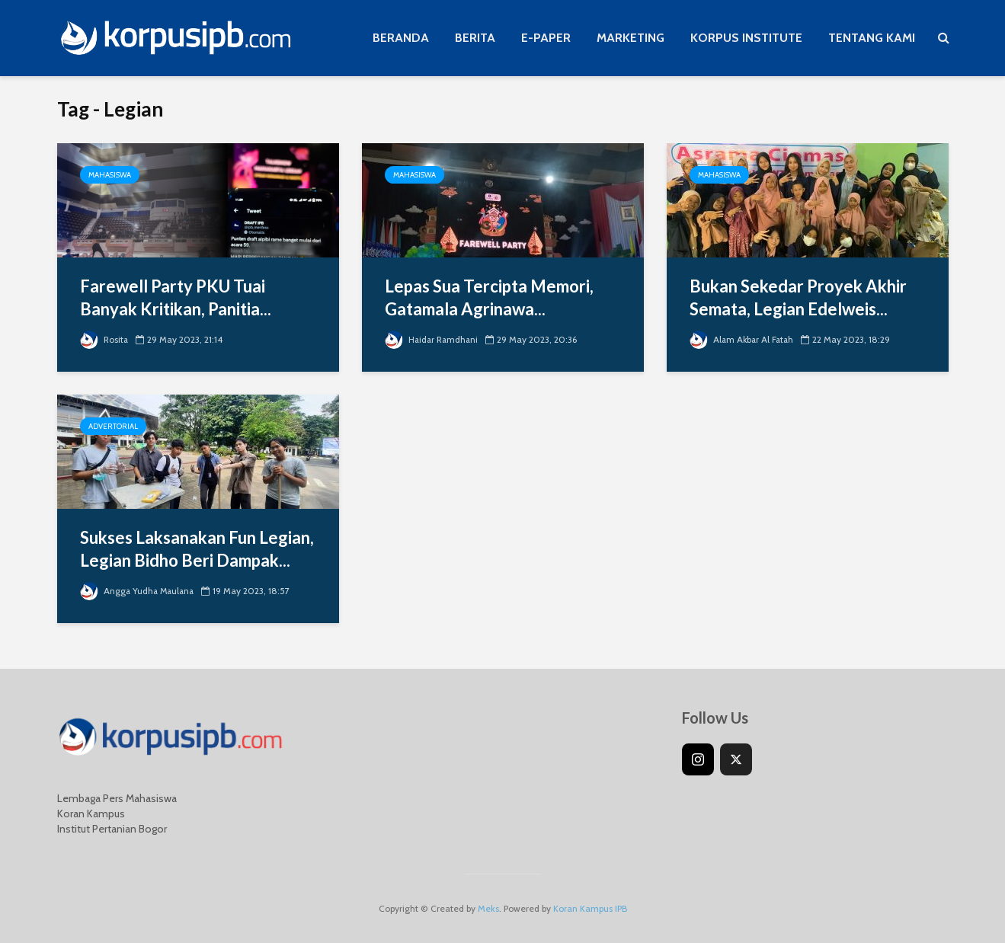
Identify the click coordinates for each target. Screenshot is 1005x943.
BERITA (475, 37)
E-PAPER (546, 37)
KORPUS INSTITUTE (746, 37)
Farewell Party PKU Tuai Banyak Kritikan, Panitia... (175, 297)
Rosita (105, 339)
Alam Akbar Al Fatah (743, 339)
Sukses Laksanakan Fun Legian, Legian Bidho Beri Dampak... (197, 549)
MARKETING (630, 37)
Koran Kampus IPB (590, 908)
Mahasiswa (109, 175)
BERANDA (401, 37)
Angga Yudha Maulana (139, 590)
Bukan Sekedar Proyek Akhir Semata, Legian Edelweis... (798, 297)
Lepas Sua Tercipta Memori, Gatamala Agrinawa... (489, 297)
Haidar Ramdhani (433, 339)
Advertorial (113, 426)
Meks (488, 908)
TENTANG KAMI (871, 37)
